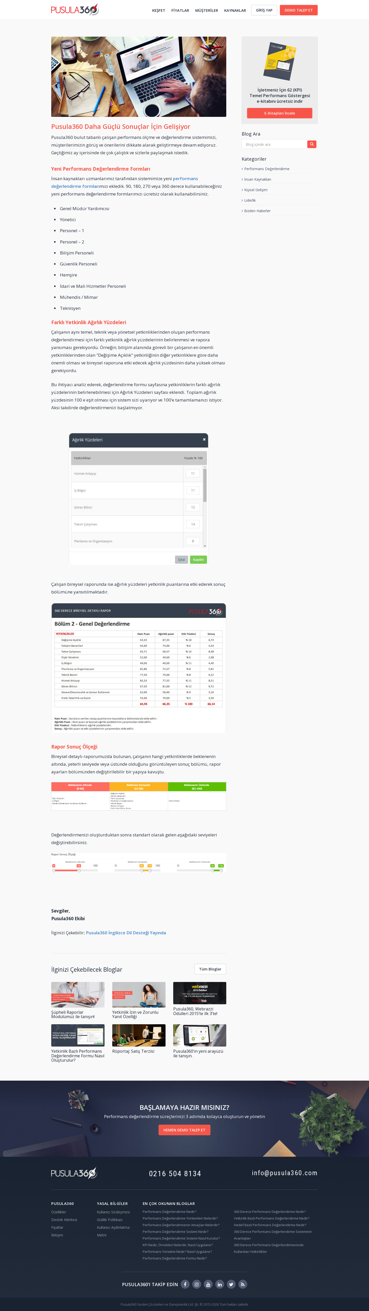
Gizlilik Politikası (109, 1219)
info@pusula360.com (285, 1173)
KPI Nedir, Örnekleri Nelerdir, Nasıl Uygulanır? (178, 1245)
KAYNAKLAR (235, 10)
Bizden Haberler (256, 210)
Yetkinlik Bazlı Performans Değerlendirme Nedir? (271, 1218)
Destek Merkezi (64, 1219)
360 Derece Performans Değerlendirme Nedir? (270, 1211)
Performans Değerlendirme (266, 168)
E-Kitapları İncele (279, 113)
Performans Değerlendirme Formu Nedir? (175, 1258)
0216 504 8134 (175, 1173)
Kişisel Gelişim (255, 189)
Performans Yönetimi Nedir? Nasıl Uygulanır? (177, 1251)
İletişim (57, 1235)
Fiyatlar (57, 1227)
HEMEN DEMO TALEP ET (184, 1130)
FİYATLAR (180, 10)
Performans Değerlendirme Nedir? (169, 1211)
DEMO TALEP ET (299, 10)
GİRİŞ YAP (264, 10)
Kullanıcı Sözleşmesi (113, 1212)
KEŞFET (158, 10)
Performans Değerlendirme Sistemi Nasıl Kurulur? (181, 1238)
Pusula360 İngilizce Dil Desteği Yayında (126, 933)
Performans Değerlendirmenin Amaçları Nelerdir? (181, 1225)
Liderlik (249, 200)
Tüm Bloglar (210, 969)
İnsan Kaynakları (256, 179)
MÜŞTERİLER (206, 10)
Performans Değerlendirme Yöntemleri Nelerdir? (180, 1218)
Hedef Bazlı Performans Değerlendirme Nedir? (270, 1225)
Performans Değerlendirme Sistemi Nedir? (175, 1231)
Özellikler (58, 1212)
